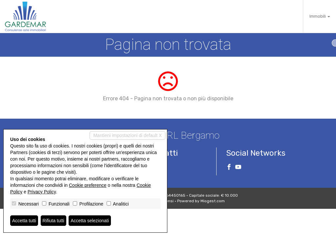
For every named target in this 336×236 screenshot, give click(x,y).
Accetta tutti (24, 220)
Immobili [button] (319, 16)
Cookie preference (87, 185)
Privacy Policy (42, 191)
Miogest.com (212, 201)
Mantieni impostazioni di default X (127, 135)
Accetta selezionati (90, 220)
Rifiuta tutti (53, 220)
